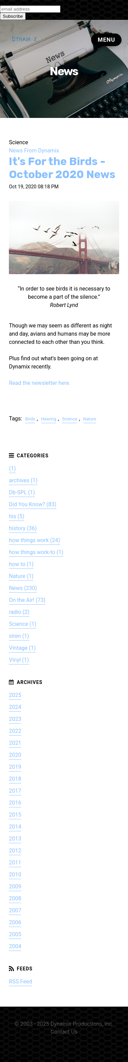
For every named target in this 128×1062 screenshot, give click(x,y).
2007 (15, 910)
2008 (15, 898)
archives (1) (23, 480)
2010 (15, 874)
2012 (15, 850)
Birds (30, 418)
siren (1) (19, 636)
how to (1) (21, 564)
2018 (15, 779)
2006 (15, 922)
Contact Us (64, 1032)
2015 (15, 814)
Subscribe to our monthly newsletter (38, 2)
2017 (15, 791)
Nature (89, 418)
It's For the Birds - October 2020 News (62, 168)
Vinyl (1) (19, 660)
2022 (15, 731)
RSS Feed (20, 981)
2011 (15, 862)
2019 (15, 767)
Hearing (48, 418)
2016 (15, 802)
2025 (15, 695)
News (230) (23, 588)
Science (69, 418)
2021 (15, 743)
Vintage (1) (22, 648)
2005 (15, 934)
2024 (15, 707)
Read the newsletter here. (39, 383)
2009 (15, 886)
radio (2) (19, 612)
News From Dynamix (34, 150)
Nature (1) (21, 576)
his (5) (16, 516)
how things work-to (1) (36, 552)
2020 (15, 755)
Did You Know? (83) (32, 504)
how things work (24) (34, 540)
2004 (15, 946)
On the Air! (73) (27, 600)
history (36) (23, 528)
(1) (12, 468)
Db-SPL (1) (22, 492)
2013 (15, 838)
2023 (15, 719)
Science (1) (22, 624)
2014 (15, 826)
